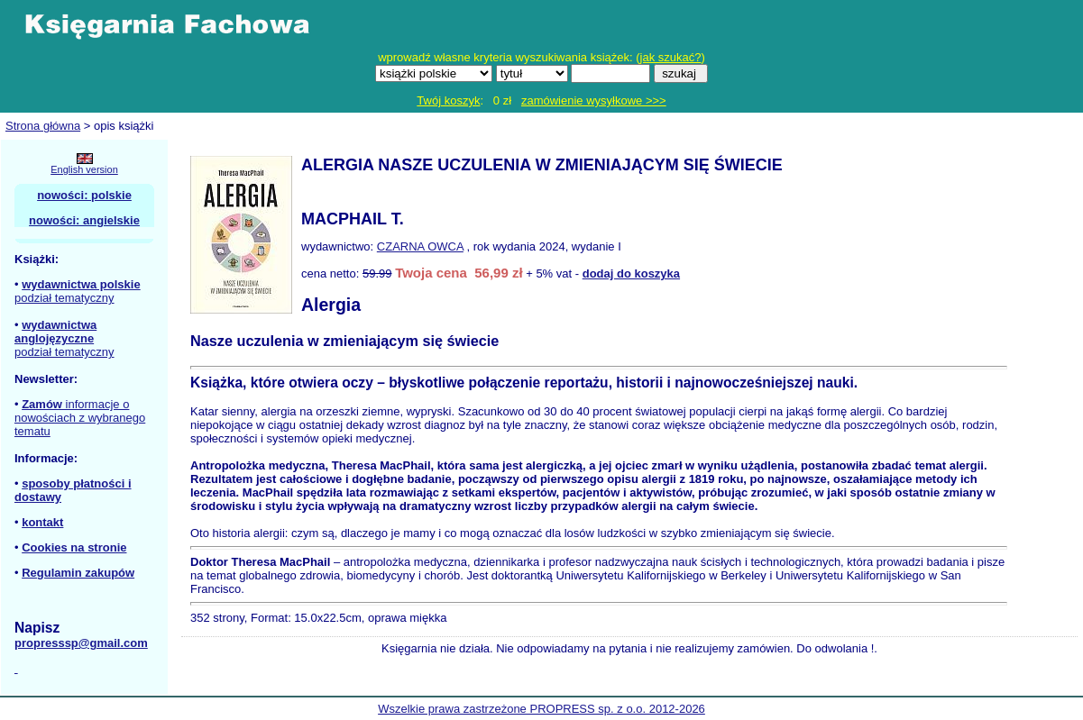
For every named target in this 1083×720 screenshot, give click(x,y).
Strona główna (42, 125)
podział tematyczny (64, 298)
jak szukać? (671, 57)
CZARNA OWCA (420, 246)
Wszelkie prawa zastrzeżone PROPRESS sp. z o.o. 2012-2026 (541, 708)
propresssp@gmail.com (81, 643)
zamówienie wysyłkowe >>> (593, 100)
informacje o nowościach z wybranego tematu (79, 417)
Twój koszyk (448, 100)
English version (84, 169)
